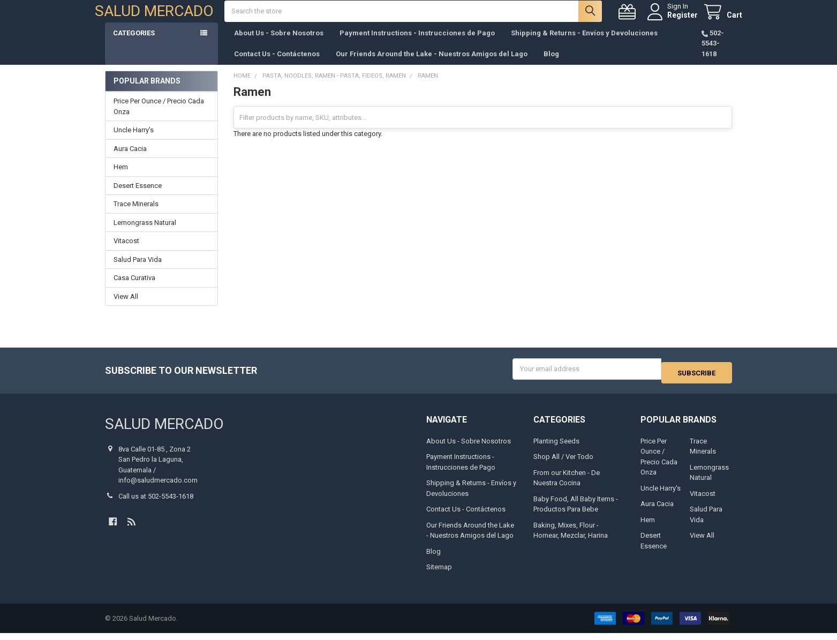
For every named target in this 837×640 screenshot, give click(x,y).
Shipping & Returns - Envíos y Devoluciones (584, 44)
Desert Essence (138, 196)
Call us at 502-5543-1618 (155, 503)
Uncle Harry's (134, 141)
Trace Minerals (136, 214)
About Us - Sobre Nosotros (278, 44)
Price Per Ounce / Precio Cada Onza (159, 117)
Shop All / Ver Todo (563, 464)
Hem (121, 178)
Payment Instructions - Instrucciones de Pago (417, 44)
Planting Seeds (556, 448)
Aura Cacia (130, 159)
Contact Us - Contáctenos (277, 65)
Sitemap (439, 574)
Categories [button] (134, 44)
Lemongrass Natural (145, 233)
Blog (551, 65)
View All (126, 307)
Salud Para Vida (138, 270)
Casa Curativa (134, 288)
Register (672, 20)
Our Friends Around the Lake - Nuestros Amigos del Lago (431, 65)
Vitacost (126, 251)
